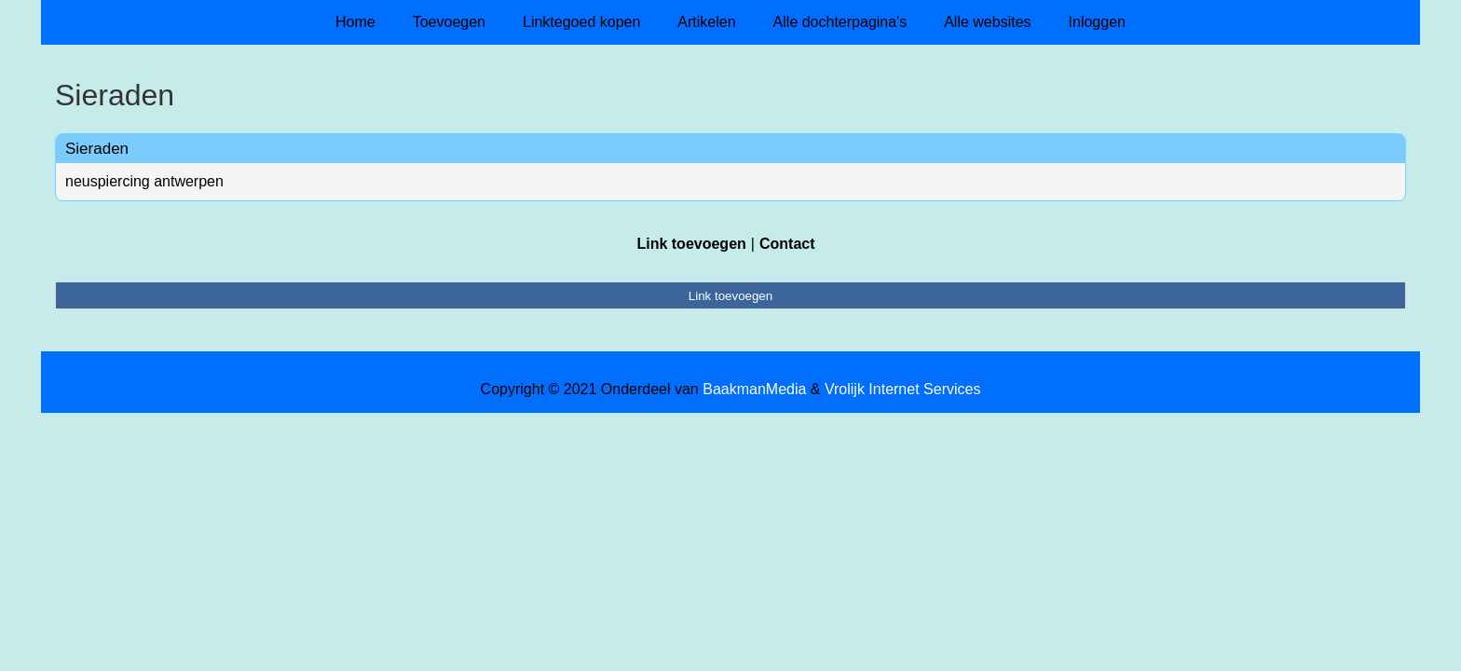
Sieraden (97, 148)
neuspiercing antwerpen (144, 181)
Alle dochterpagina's (840, 22)
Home (355, 22)
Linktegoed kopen (581, 22)
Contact (787, 244)
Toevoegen (449, 22)
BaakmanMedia (754, 389)
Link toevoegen (690, 244)
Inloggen (1097, 22)
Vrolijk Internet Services (902, 389)
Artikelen (706, 22)
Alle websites (987, 22)
